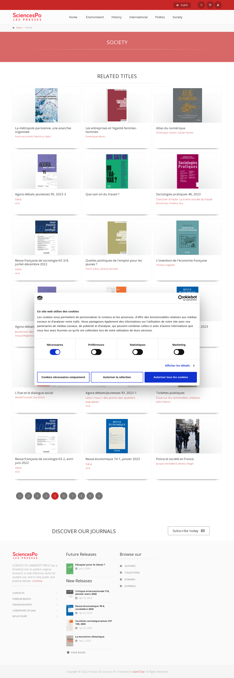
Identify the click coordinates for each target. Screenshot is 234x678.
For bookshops (22, 604)
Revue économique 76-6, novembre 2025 (90, 607)
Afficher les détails (177, 365)
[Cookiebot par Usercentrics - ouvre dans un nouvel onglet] (181, 298)
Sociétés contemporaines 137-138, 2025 (93, 622)
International (138, 17)
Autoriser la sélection (117, 377)
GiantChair (138, 671)
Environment (95, 17)
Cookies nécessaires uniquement (63, 377)
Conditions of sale (24, 610)
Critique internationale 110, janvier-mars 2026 (92, 592)
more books (76, 652)
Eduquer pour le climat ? (90, 564)
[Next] (99, 496)
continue (37, 581)
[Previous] (19, 496)
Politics (160, 17)
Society (177, 17)
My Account (19, 616)
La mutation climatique (89, 636)
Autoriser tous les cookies (171, 377)
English (182, 5)
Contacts (18, 593)
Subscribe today (189, 530)
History (116, 17)
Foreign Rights (21, 598)
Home (73, 17)
